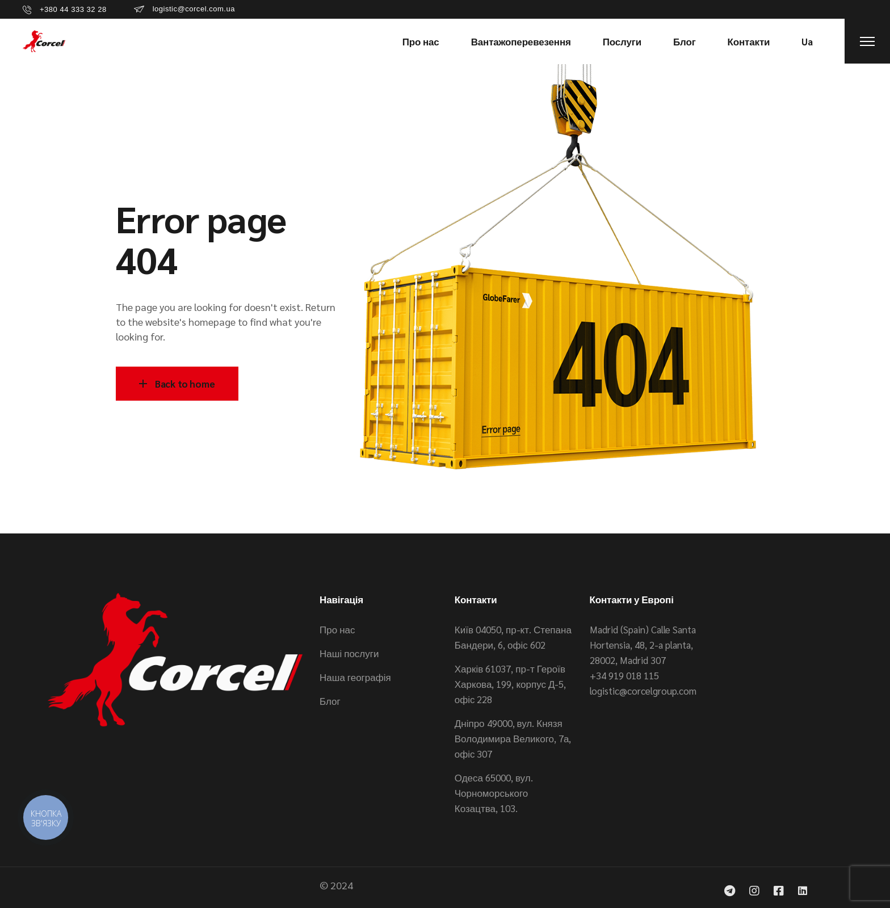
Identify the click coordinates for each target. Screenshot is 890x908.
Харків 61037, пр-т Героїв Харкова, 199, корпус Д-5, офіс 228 (510, 683)
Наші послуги (349, 653)
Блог (330, 701)
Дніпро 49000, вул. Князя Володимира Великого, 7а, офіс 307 (513, 738)
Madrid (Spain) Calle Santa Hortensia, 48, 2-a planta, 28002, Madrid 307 (643, 644)
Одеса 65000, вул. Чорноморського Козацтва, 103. (494, 792)
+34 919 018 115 (624, 675)
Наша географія (355, 677)
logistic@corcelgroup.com (643, 690)
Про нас (337, 629)
